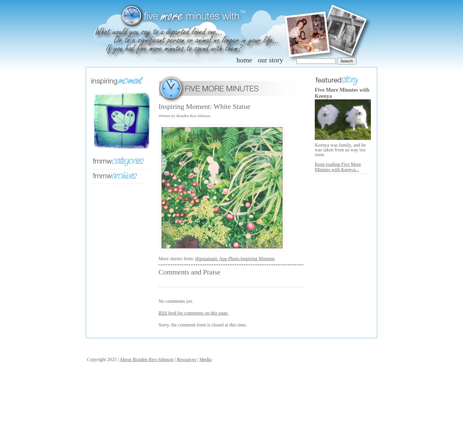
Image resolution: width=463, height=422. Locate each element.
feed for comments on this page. (194, 313)
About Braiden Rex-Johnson (146, 359)
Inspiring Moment (257, 258)
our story (270, 60)
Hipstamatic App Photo (217, 258)
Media (206, 359)
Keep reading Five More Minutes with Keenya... (338, 167)
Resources (186, 359)
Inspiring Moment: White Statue (204, 106)
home (244, 60)
